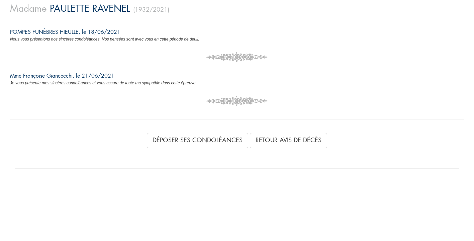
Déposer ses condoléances (198, 140)
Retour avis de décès (288, 140)
